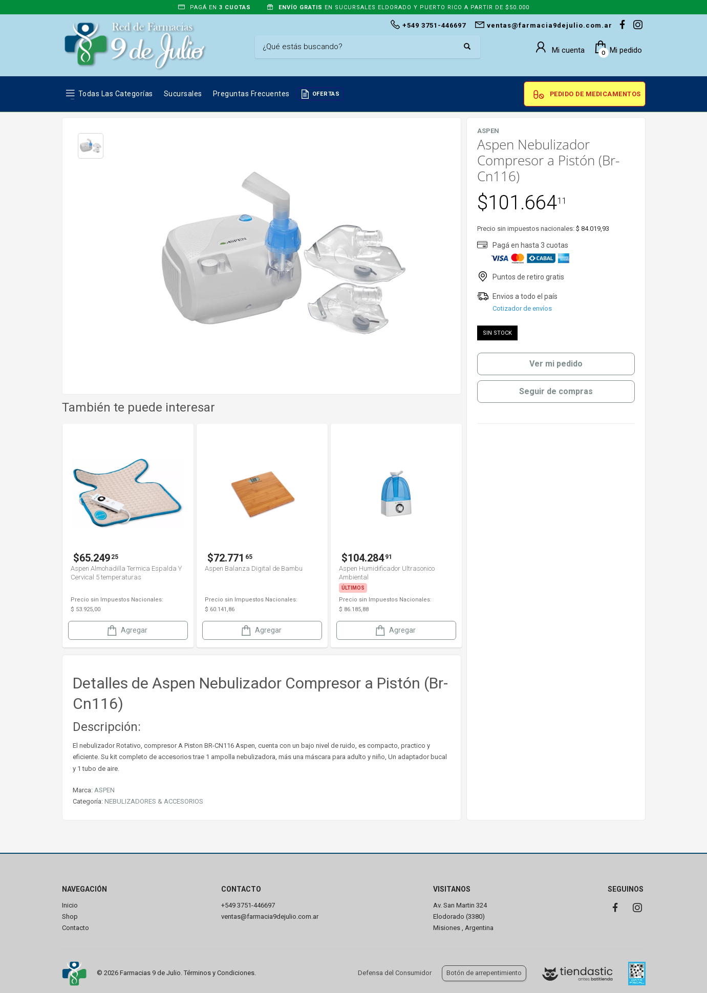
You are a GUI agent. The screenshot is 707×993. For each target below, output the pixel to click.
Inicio (70, 905)
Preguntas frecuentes (251, 94)
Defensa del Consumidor (395, 973)
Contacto (75, 928)
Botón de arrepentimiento (484, 973)
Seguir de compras (556, 391)
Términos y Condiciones (219, 973)
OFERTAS (326, 94)
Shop (70, 916)
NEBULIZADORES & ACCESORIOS (153, 801)
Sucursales (183, 94)
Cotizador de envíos (522, 308)
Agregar (126, 630)
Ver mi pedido (556, 364)
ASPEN (104, 790)
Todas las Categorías (115, 94)
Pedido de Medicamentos (595, 94)
